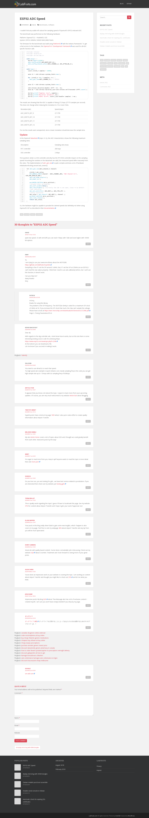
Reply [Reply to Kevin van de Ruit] (88, 350)
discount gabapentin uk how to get (33, 653)
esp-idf (27, 214)
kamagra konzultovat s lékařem (32, 655)
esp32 (32, 214)
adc (22, 214)
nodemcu (39, 214)
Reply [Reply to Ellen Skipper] (88, 534)
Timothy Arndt (30, 410)
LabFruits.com (93, 816)
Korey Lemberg (30, 545)
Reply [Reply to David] (88, 244)
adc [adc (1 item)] (102, 60)
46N (60, 528)
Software (51, 25)
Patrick (34, 25)
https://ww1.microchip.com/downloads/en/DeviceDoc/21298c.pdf (66, 311)
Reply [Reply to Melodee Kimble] (88, 443)
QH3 (44, 599)
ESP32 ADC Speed (106, 30)
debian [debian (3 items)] (113, 60)
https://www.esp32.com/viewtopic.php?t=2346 (40, 341)
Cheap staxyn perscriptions (30, 643)
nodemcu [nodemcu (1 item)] (122, 63)
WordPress (131, 816)
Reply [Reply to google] (88, 677)
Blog (121, 4)
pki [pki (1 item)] (127, 63)
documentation (49, 208)
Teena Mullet (30, 498)
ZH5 (69, 577)
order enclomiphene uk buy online (32, 635)
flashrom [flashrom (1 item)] (103, 63)
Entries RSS (104, 83)
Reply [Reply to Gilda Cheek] (88, 583)
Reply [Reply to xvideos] (88, 487)
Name (17, 718)
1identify (24, 355)
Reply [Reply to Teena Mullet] (88, 509)
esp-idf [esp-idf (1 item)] (119, 60)
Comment (18, 693)
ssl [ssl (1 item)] (126, 66)
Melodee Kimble (30, 432)
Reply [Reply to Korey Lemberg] (88, 558)
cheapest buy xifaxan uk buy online (33, 640)
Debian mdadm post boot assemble (112, 46)
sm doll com (29, 674)
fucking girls (61, 484)
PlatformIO (57, 44)
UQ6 (32, 553)
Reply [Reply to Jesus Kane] (88, 605)
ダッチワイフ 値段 (31, 621)
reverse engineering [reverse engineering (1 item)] (107, 66)
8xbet (27, 454)
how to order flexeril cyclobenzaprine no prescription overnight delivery (45, 650)
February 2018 (60, 769)
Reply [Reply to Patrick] (88, 317)
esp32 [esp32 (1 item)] (125, 60)
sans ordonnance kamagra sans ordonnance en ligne (39, 658)
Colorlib (117, 816)
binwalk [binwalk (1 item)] (107, 60)
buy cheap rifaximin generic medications (35, 638)
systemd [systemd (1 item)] (103, 69)
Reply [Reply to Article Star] (88, 399)
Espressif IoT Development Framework (57, 46)
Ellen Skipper (30, 520)
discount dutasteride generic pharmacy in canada (38, 648)
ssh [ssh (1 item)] (123, 66)
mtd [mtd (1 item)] (116, 63)
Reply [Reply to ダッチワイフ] (88, 627)
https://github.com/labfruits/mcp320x (37, 265)
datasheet (34, 138)
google (28, 668)
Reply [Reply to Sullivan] (88, 377)
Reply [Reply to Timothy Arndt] (88, 421)
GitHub (129, 4)
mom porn (35, 462)
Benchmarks (44, 25)
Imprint (99, 770)
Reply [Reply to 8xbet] (88, 465)
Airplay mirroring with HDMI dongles (112, 34)
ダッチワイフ (29, 616)
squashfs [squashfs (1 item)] (117, 66)
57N (26, 506)
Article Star (29, 388)
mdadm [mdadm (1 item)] (110, 63)
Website (17, 733)
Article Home (34, 437)
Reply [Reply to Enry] (88, 284)
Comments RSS (105, 87)
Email (16, 725)
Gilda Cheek (29, 569)
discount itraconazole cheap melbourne (34, 661)
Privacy (99, 766)
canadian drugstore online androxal (33, 633)
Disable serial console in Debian (111, 42)
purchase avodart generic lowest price (34, 645)
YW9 (52, 415)
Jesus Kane (28, 594)
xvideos (28, 476)
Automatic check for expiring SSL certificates (115, 38)
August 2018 (60, 765)
